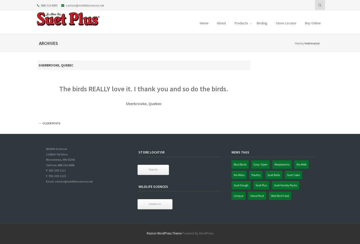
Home (204, 23)
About (221, 23)
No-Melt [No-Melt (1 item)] (301, 164)
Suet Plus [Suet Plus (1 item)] (261, 185)
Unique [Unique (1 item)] (238, 196)
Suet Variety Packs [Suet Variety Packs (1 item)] (285, 185)
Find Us (153, 169)
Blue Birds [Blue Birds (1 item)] (240, 164)
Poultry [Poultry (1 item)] (256, 175)
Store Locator (286, 23)
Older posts (49, 123)
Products (241, 23)
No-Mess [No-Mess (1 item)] (239, 175)
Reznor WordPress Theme (164, 233)
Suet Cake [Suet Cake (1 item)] (293, 175)
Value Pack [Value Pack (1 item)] (257, 196)
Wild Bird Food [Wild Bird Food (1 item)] (280, 196)
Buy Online (313, 23)
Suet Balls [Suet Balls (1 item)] (274, 175)
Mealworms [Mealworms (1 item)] (282, 164)
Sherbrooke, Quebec (55, 65)
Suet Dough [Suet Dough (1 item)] (241, 185)
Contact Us (155, 204)
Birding (262, 23)
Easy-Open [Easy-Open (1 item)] (261, 164)
